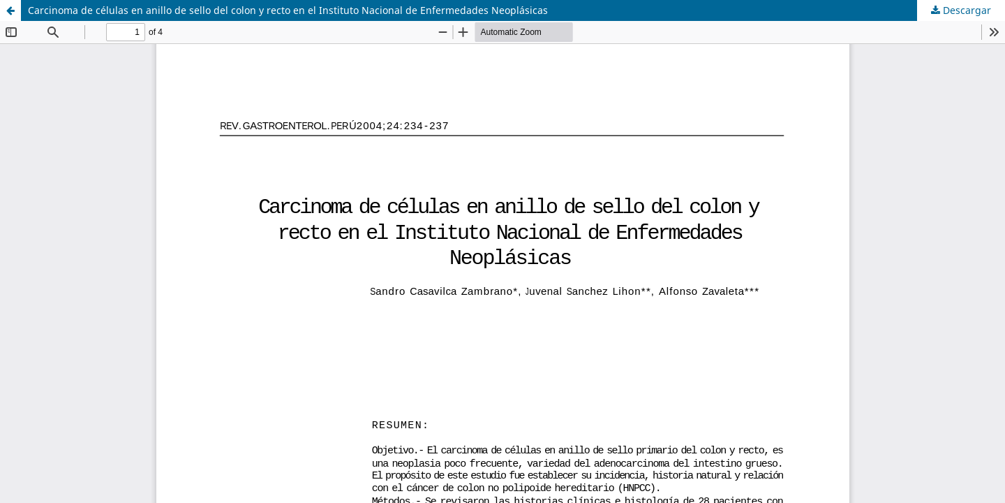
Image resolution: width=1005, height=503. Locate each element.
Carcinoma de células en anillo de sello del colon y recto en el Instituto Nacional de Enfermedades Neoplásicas (288, 10)
